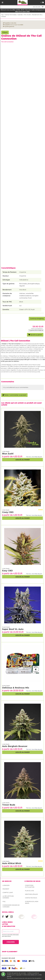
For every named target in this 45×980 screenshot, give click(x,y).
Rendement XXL (37, 14)
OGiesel (3, 16)
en (39, 7)
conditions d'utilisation (29, 886)
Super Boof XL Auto (13, 629)
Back (5, 32)
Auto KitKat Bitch (11, 863)
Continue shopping (37, 318)
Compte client (8, 892)
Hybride (20, 14)
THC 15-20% (27, 14)
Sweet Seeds (6, 685)
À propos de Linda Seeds (31, 902)
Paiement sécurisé (8, 958)
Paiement (6, 889)
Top (2, 14)
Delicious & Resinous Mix (15, 687)
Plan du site (29, 890)
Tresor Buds (8, 805)
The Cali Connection (7, 42)
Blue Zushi (7, 453)
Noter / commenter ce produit (14, 395)
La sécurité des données (8, 897)
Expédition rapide (8, 965)
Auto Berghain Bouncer (14, 746)
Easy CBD (7, 570)
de (34, 7)
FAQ (4, 901)
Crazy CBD (8, 512)
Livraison (6, 885)
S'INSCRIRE (11, 942)
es (36, 7)
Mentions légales (31, 894)
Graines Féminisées (10, 14)
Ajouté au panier (35, 335)
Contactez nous (31, 898)
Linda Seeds (5, 861)
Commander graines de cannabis (11, 906)
